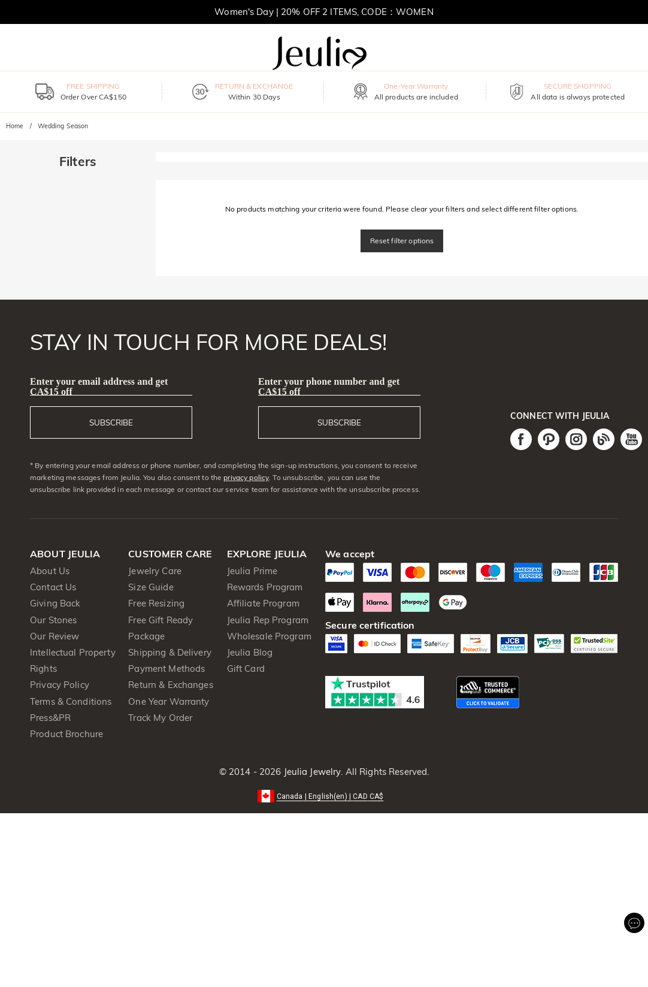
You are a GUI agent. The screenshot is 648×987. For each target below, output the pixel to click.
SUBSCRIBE (111, 422)
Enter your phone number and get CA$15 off (329, 386)
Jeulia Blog (249, 652)
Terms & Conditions (70, 701)
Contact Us (53, 587)
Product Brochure (66, 734)
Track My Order (160, 717)
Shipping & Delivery (169, 652)
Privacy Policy (59, 684)
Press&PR (50, 717)
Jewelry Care (154, 570)
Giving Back (55, 603)
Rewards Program (265, 587)
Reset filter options (402, 240)
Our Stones (53, 620)
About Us (49, 570)
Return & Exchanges (170, 684)
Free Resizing (156, 603)
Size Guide (150, 587)
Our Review (54, 636)
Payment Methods (166, 668)
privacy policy (246, 477)
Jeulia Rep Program (267, 620)
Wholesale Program (269, 636)
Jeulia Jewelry (311, 771)
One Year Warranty (168, 701)
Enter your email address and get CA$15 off (99, 386)
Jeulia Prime (252, 570)
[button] (324, 795)
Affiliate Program (263, 603)
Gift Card (246, 668)
